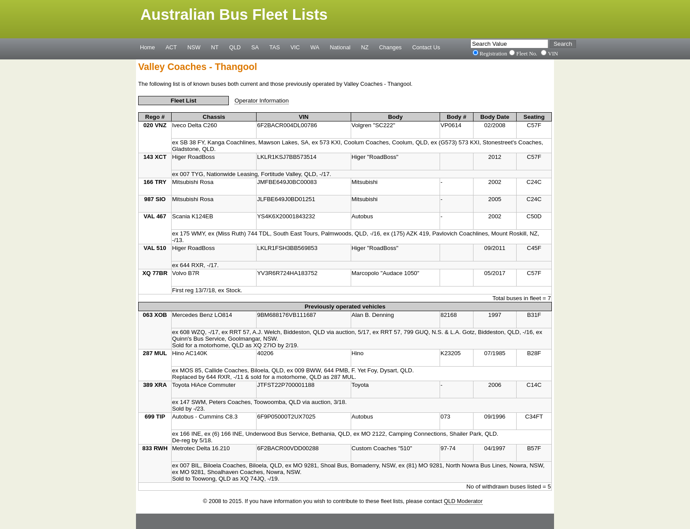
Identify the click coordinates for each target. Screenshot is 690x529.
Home (147, 47)
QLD (235, 47)
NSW (194, 47)
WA (314, 47)
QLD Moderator (463, 501)
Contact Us (426, 47)
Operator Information (262, 100)
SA (255, 47)
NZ (364, 47)
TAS (274, 47)
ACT (171, 47)
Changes (390, 47)
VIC (295, 47)
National (340, 47)
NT (215, 47)
